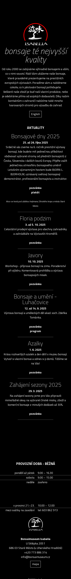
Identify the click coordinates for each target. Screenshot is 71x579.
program (35, 331)
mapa (35, 564)
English (35, 114)
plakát (35, 192)
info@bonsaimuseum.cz (35, 557)
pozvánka (35, 188)
